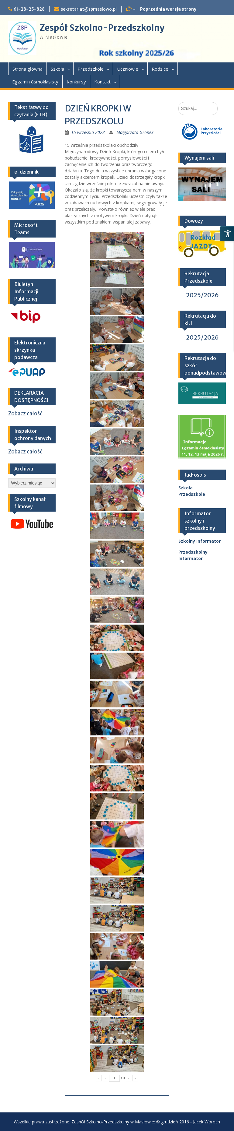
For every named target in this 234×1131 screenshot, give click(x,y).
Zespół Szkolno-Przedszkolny (102, 27)
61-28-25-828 (29, 9)
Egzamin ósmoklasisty (35, 82)
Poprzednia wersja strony (168, 9)
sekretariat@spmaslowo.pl (89, 9)
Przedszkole (90, 69)
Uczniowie (127, 69)
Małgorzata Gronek (134, 132)
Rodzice (160, 69)
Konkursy (76, 82)
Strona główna (27, 69)
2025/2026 (202, 295)
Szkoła (57, 69)
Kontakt (102, 82)
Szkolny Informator (199, 541)
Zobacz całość (25, 413)
